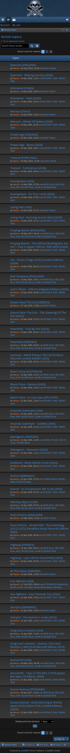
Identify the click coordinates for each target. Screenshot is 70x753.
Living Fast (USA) (21, 207)
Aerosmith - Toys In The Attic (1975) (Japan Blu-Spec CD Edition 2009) (37, 674)
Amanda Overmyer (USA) (26, 410)
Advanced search (37, 46)
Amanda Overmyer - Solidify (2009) (32, 423)
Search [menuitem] (67, 30)
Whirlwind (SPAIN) (22, 88)
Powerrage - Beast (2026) (26, 145)
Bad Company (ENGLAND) (27, 276)
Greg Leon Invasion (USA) (26, 630)
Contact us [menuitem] (30, 745)
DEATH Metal (49, 574)
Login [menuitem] (68, 20)
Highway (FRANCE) (22, 545)
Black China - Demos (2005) (28, 384)
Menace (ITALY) (20, 111)
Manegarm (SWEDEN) (24, 436)
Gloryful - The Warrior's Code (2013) (33, 617)
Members (15, 20)
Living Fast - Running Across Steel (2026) (36, 217)
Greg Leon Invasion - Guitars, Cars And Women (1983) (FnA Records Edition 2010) (37, 645)
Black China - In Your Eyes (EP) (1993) (34, 397)
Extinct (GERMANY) (22, 476)
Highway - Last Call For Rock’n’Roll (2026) (36, 558)
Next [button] (51, 51)
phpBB (24, 750)
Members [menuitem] (57, 745)
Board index (11, 745)
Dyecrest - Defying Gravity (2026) (31, 75)
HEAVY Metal (49, 68)
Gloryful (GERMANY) (23, 607)
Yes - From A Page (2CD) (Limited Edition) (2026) (36, 261)
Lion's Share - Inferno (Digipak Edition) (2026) (39, 289)
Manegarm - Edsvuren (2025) (29, 449)
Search (6, 25)
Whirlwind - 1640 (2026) (25, 98)
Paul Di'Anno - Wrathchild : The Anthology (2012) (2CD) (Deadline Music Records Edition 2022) (39, 528)
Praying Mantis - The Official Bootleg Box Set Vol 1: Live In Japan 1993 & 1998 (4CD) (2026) (39, 245)
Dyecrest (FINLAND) (23, 65)
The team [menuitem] (44, 745)
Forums (9, 20)
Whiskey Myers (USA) (24, 502)
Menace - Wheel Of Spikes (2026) (31, 121)
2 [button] (46, 51)
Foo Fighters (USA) (22, 581)
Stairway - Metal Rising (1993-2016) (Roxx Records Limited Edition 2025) (36, 356)
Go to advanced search (13, 41)
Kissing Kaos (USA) (22, 181)
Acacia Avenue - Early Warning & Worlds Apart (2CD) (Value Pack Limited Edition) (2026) (36, 706)
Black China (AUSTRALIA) (26, 371)
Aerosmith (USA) (21, 660)
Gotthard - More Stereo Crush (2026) (34, 462)
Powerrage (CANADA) (24, 134)
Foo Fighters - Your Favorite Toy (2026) (35, 594)
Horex (16, 68)
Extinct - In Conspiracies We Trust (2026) (36, 489)
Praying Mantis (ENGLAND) (27, 230)
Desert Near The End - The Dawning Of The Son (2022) (38, 314)
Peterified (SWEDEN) (23, 342)
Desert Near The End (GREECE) (30, 302)
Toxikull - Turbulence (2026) (28, 168)
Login (17, 25)
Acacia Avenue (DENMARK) (27, 689)
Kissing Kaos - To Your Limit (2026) (32, 194)
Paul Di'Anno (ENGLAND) (26, 515)
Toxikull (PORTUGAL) (23, 158)
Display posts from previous (34, 721)
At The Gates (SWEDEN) (25, 571)
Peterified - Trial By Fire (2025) (29, 329)
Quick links (3, 20)
